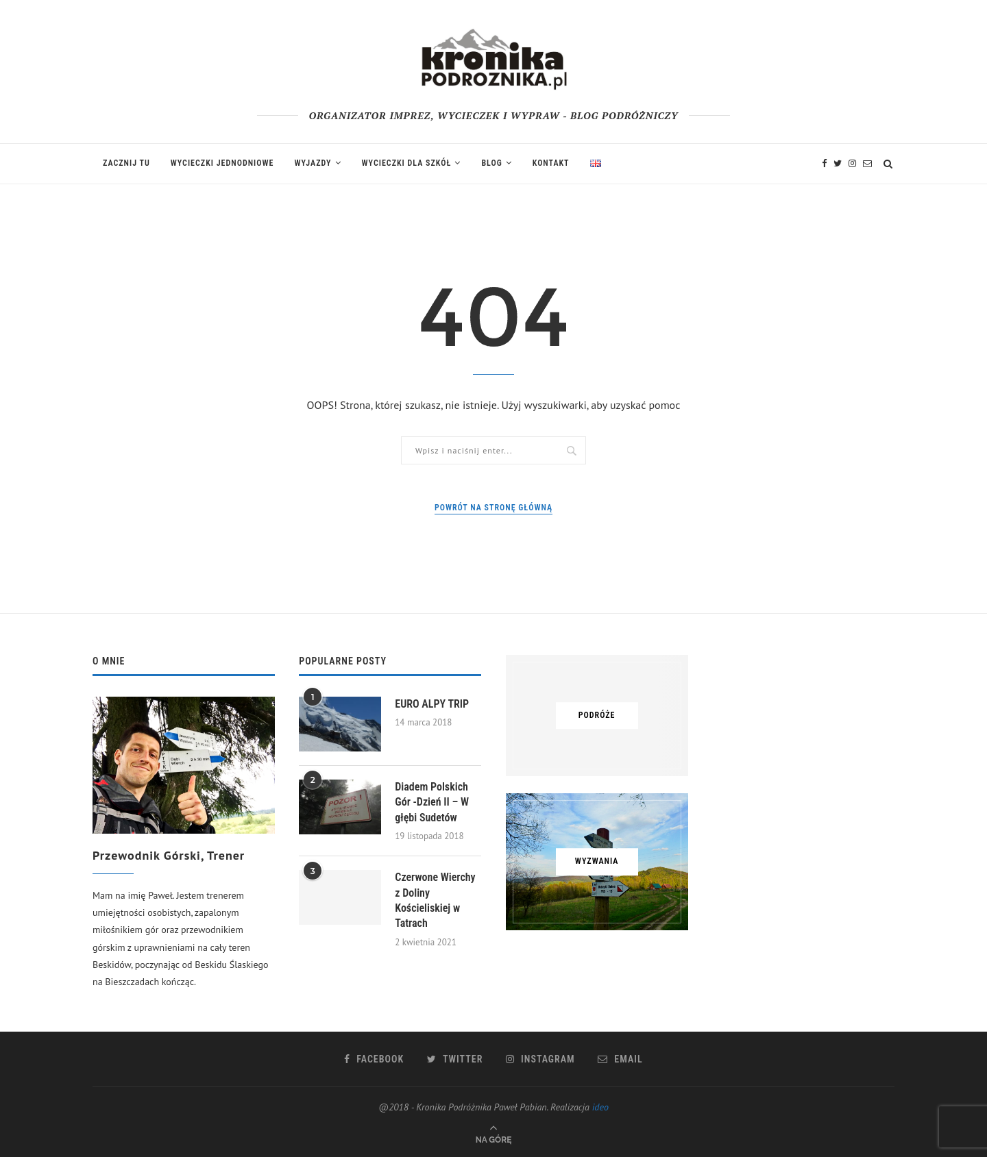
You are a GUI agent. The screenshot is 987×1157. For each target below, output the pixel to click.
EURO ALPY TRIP (432, 703)
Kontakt (551, 163)
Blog (491, 163)
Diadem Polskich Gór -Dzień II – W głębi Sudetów (432, 802)
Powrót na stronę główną (493, 507)
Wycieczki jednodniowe (222, 163)
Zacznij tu (126, 163)
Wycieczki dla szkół (407, 163)
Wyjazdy (312, 163)
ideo (600, 1107)
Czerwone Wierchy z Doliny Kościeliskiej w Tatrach (435, 900)
